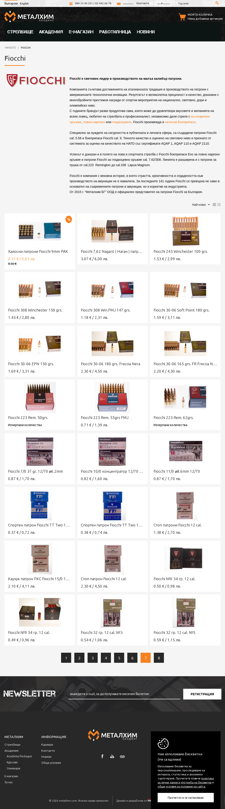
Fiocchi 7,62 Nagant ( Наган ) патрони (112, 251)
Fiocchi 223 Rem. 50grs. (28, 417)
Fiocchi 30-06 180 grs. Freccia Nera (110, 363)
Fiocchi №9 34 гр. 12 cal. (29, 632)
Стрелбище (20, 31)
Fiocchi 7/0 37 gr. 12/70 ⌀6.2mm (35, 470)
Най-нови (201, 204)
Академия (51, 31)
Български (11, 3)
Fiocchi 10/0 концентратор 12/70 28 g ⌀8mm (112, 470)
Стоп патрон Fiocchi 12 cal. (104, 578)
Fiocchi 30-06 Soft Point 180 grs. (182, 309)
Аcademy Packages (19, 755)
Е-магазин (81, 31)
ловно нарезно (94, 121)
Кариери (47, 744)
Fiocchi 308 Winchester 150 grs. (35, 309)
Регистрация (161, 3)
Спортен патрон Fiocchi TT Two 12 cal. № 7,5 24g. (39, 524)
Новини (146, 31)
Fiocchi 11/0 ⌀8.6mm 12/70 (177, 470)
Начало (10, 47)
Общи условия (51, 762)
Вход (146, 3)
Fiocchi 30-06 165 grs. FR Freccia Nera (185, 363)
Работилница (115, 31)
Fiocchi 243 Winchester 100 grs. (181, 251)
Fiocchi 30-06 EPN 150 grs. (31, 363)
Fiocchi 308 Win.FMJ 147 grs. (105, 309)
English (24, 3)
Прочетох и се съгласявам (186, 797)
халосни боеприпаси (180, 121)
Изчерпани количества (25, 424)
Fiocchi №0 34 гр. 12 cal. (174, 578)
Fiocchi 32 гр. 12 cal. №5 (174, 632)
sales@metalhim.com (100, 3)
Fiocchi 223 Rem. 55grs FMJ (104, 417)
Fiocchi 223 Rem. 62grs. (174, 417)
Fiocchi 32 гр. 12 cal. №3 (102, 632)
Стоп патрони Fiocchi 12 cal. (178, 524)
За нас (8, 781)
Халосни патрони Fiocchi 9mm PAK (38, 251)
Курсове (12, 761)
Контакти (127, 3)
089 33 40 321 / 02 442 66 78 (57, 3)
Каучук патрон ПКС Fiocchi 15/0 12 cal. (39, 578)
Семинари (13, 767)
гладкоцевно (121, 121)
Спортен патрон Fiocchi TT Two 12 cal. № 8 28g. (112, 524)
